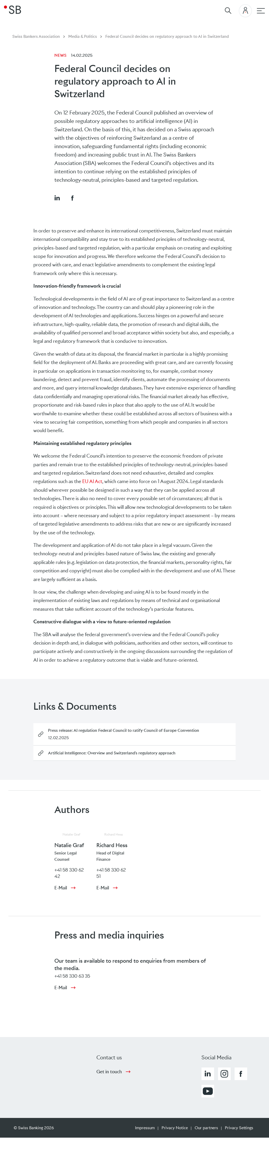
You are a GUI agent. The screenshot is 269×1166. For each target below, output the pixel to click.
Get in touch (109, 1072)
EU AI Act (92, 481)
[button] (57, 198)
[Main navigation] (261, 11)
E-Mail (60, 888)
